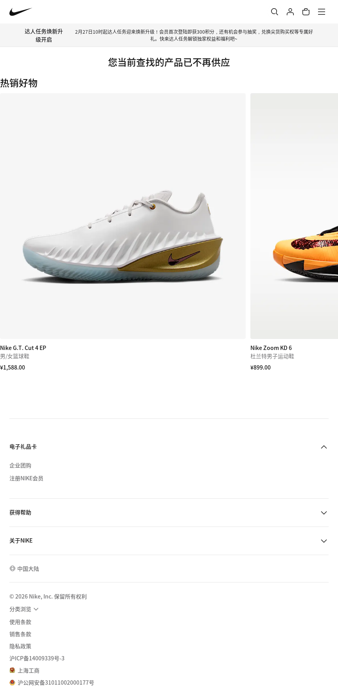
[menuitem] (25, 609)
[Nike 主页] (20, 11)
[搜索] (275, 12)
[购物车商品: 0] (306, 12)
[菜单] (322, 12)
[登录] (290, 12)
